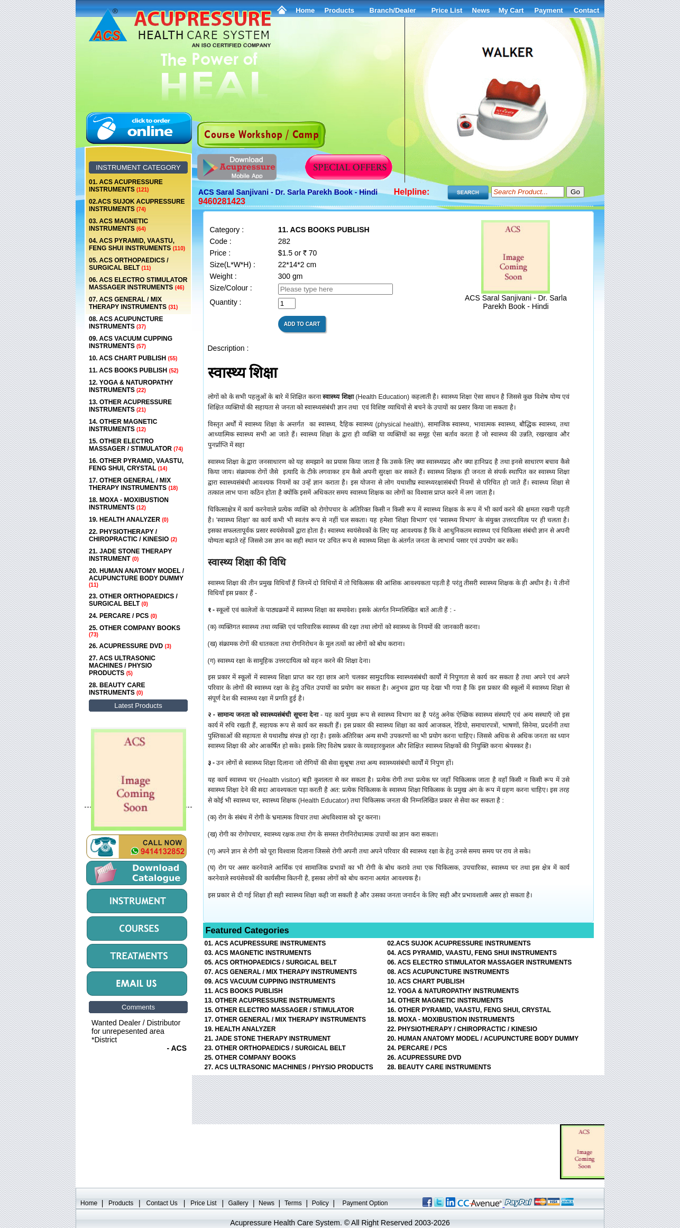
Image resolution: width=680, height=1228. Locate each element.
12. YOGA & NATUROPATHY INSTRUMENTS (131, 386)
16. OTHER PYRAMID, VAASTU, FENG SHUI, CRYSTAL (136, 464)
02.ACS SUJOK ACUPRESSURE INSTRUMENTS (137, 205)
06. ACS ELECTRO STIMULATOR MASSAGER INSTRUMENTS (138, 283)
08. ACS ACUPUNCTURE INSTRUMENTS (126, 322)
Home (305, 10)
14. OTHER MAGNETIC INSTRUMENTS (123, 425)
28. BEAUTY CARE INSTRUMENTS (117, 688)
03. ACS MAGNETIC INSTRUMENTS (118, 224)
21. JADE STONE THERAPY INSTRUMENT (130, 555)
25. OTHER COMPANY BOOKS (134, 631)
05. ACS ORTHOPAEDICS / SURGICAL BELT (129, 264)
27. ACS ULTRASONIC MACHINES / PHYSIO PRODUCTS (122, 665)
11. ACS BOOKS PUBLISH (133, 370)
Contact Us (162, 1203)
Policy (320, 1203)
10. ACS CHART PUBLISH (133, 358)
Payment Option (365, 1203)
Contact (586, 10)
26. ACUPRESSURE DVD (130, 646)
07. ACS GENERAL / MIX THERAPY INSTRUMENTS (133, 303)
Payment (548, 10)
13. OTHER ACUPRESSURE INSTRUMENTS (130, 405)
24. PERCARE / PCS (123, 616)
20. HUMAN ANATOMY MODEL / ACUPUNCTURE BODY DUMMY (136, 577)
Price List (447, 10)
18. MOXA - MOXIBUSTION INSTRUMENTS (129, 503)
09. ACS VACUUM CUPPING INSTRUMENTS (130, 342)
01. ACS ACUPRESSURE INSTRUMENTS (126, 185)
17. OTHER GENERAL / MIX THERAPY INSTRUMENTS (133, 484)
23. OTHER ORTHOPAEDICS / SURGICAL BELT (133, 600)
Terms (293, 1203)
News (266, 1203)
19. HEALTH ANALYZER (128, 519)
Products (339, 10)
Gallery (238, 1203)
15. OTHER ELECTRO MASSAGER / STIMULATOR (136, 445)
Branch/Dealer (393, 10)
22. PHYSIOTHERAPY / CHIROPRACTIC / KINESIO (133, 535)
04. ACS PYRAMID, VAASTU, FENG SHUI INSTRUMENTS (137, 244)
